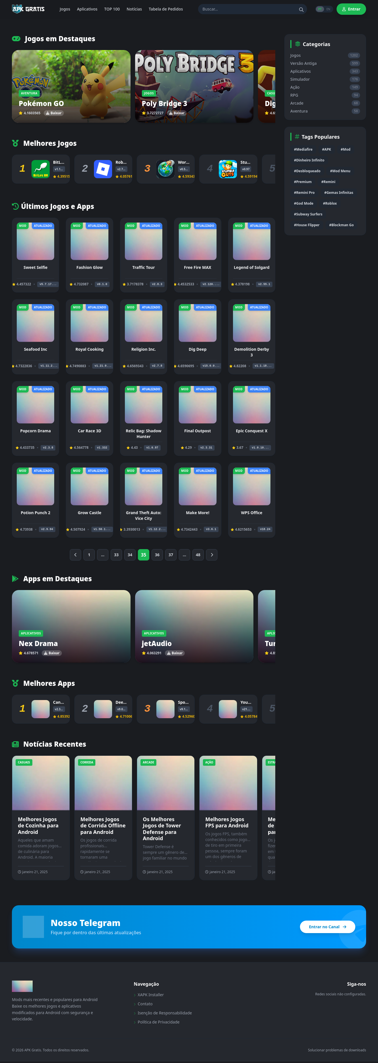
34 (130, 554)
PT (317, 9)
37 (171, 554)
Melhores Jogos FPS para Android (226, 822)
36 (157, 554)
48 (198, 554)
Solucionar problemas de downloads (337, 1051)
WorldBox (187, 162)
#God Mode (303, 203)
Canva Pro (63, 702)
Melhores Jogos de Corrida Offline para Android (102, 825)
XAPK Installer (149, 996)
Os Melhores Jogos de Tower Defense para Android (162, 829)
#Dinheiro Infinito (309, 160)
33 (116, 554)
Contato (143, 1005)
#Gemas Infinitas (338, 192)
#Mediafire (303, 149)
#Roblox (330, 203)
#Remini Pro (304, 192)
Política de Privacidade (156, 1023)
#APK (326, 149)
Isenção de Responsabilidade (163, 1014)
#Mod (345, 149)
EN (327, 9)
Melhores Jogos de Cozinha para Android (38, 825)
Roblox (122, 162)
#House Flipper (307, 225)
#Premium (303, 181)
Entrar (351, 9)
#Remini (328, 181)
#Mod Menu (340, 171)
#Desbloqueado (307, 171)
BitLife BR (62, 162)
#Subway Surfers (308, 214)
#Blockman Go (341, 225)
